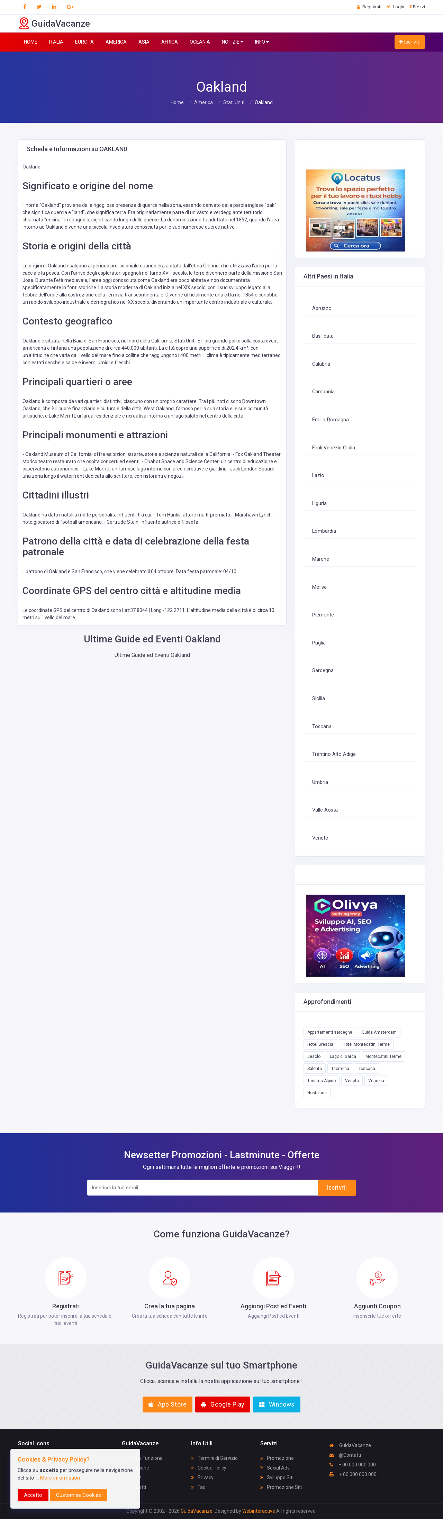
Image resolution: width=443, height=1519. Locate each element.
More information (60, 1478)
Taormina (340, 1068)
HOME (30, 42)
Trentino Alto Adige (334, 754)
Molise (319, 587)
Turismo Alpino (321, 1080)
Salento (314, 1068)
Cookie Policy (208, 1468)
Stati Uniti (233, 102)
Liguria (319, 503)
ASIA (144, 42)
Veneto (320, 838)
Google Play (222, 1404)
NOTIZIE (232, 42)
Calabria (321, 364)
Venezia (376, 1080)
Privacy (202, 1477)
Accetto (33, 1495)
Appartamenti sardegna (329, 1032)
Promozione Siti (281, 1487)
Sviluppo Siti (276, 1477)
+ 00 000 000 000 (352, 1464)
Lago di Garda (343, 1056)
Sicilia (318, 699)
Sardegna (323, 671)
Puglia (319, 643)
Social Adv (275, 1468)
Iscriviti (410, 42)
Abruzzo (322, 308)
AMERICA (116, 42)
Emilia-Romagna (330, 420)
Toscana (322, 727)
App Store (167, 1404)
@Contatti (345, 1455)
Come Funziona (142, 1458)
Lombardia (324, 531)
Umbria (320, 782)
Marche (320, 559)
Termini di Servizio (214, 1458)
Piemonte (323, 615)
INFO (262, 42)
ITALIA (56, 42)
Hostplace (317, 1092)
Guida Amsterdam (379, 1032)
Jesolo (313, 1056)
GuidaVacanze (350, 1445)
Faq (198, 1487)
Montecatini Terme (383, 1056)
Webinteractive (259, 1511)
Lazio (318, 475)
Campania (323, 392)
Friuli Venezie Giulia (333, 448)
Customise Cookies (78, 1495)
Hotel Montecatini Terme (366, 1044)
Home (177, 102)
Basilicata (323, 336)
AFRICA (169, 42)
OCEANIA (200, 42)
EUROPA (84, 42)
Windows (277, 1404)
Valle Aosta (325, 810)
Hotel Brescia (320, 1044)
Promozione (277, 1458)
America (203, 102)
